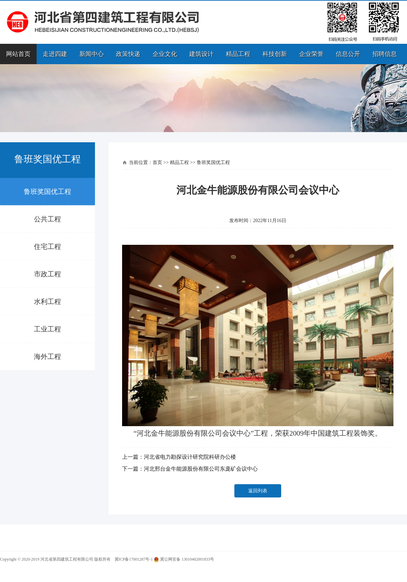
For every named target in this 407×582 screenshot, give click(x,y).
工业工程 (47, 329)
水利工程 (47, 301)
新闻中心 (91, 54)
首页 (157, 162)
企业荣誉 (311, 54)
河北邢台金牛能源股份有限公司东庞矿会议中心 (201, 469)
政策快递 (128, 54)
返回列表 (257, 490)
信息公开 (348, 54)
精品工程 (238, 54)
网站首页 (18, 54)
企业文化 (165, 54)
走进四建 (55, 54)
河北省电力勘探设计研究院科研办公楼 (190, 457)
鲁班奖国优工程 (47, 191)
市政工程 (47, 274)
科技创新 (275, 54)
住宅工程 (47, 246)
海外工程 (47, 356)
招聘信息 (384, 54)
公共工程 (47, 219)
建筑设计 (201, 54)
